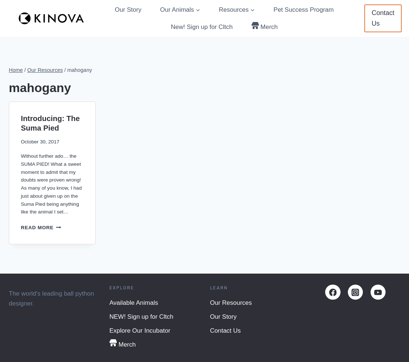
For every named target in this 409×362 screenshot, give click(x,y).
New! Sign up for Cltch (202, 26)
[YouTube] (378, 292)
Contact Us (383, 18)
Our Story (128, 9)
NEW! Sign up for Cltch (141, 316)
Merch (265, 26)
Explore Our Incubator (139, 330)
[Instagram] (355, 292)
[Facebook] (332, 292)
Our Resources (231, 302)
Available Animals (133, 302)
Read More (41, 227)
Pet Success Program (304, 9)
